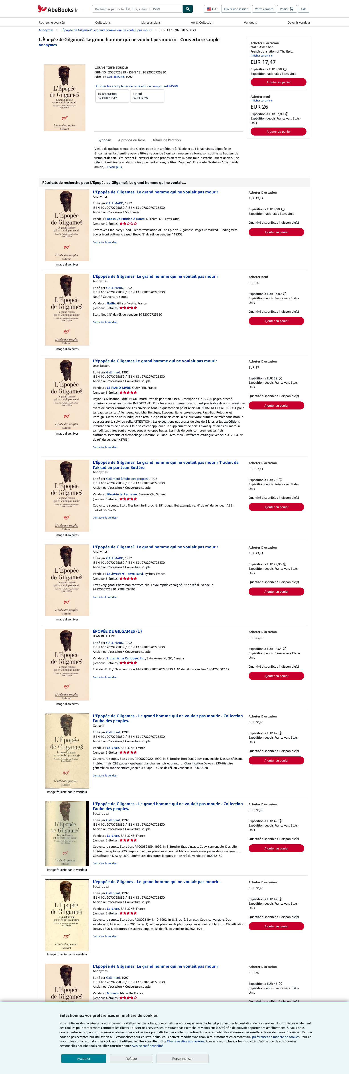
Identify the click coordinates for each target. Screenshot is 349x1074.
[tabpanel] (168, 157)
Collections (103, 22)
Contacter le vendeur (105, 242)
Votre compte (264, 9)
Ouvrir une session (236, 9)
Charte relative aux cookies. (186, 1041)
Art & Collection (202, 22)
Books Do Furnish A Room (126, 219)
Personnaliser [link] (182, 1058)
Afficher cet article (261, 55)
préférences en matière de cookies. (276, 1037)
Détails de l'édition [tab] (166, 140)
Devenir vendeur (299, 22)
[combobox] (137, 9)
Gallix (111, 303)
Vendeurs (250, 22)
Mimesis (113, 993)
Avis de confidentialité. (147, 1046)
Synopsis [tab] (105, 140)
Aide (303, 9)
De (112, 95)
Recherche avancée (52, 22)
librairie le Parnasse (122, 494)
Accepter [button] (83, 1058)
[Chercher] (188, 9)
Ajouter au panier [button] (279, 82)
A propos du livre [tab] (131, 140)
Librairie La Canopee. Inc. (126, 658)
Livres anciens (150, 22)
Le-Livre (113, 748)
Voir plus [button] (115, 167)
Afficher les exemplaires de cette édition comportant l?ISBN (136, 86)
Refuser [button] (131, 1058)
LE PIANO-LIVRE (119, 387)
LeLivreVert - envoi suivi (125, 574)
